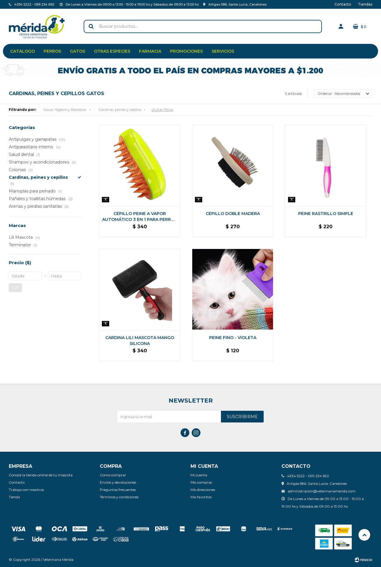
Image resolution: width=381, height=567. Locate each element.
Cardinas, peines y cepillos (119, 109)
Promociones (186, 51)
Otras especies (112, 51)
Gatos (77, 51)
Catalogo (22, 51)
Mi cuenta (198, 475)
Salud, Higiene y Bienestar (65, 109)
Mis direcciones (202, 489)
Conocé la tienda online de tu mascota (41, 475)
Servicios (223, 51)
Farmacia (150, 51)
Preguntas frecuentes (118, 489)
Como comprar (113, 475)
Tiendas (365, 4)
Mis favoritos (201, 497)
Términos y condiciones (119, 497)
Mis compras (201, 482)
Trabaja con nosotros (26, 489)
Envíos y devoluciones (118, 482)
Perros (52, 51)
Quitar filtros (162, 109)
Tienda (14, 497)
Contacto (342, 4)
